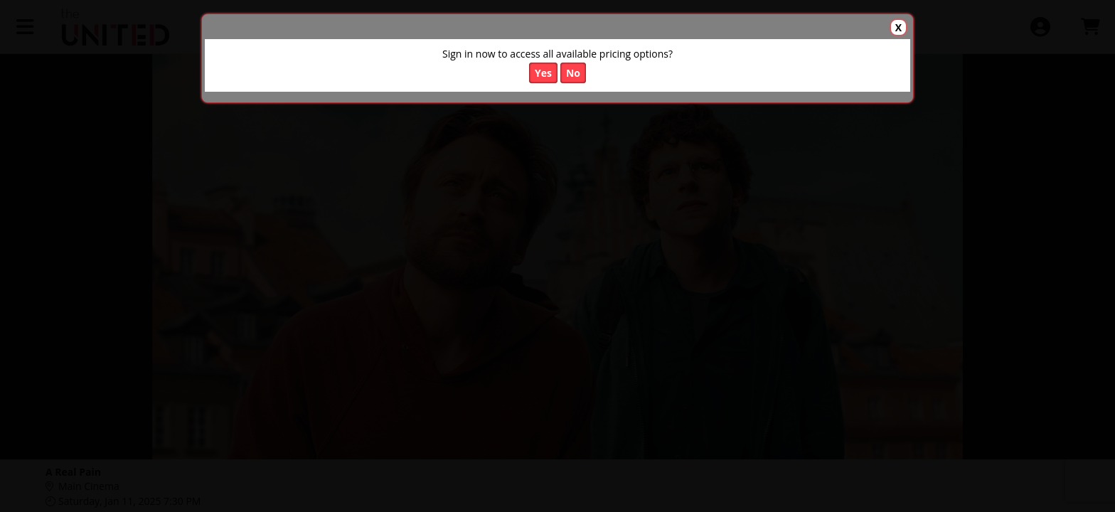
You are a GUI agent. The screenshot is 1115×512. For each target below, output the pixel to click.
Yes (543, 73)
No (573, 73)
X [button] (898, 27)
